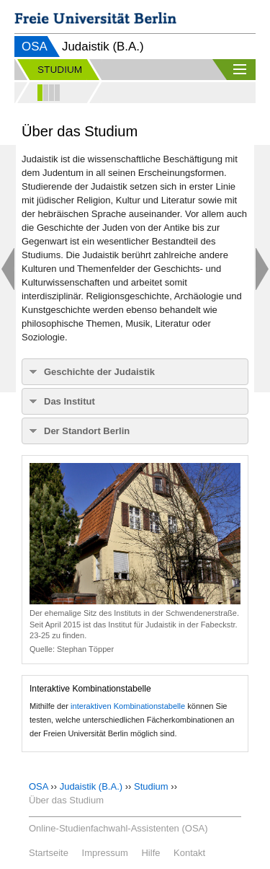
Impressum (105, 852)
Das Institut (69, 401)
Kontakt (189, 852)
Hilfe (150, 852)
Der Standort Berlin (87, 430)
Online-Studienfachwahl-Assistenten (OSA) (118, 828)
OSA (35, 46)
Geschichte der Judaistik (99, 371)
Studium (151, 786)
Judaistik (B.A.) (91, 786)
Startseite (48, 852)
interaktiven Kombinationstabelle (128, 706)
